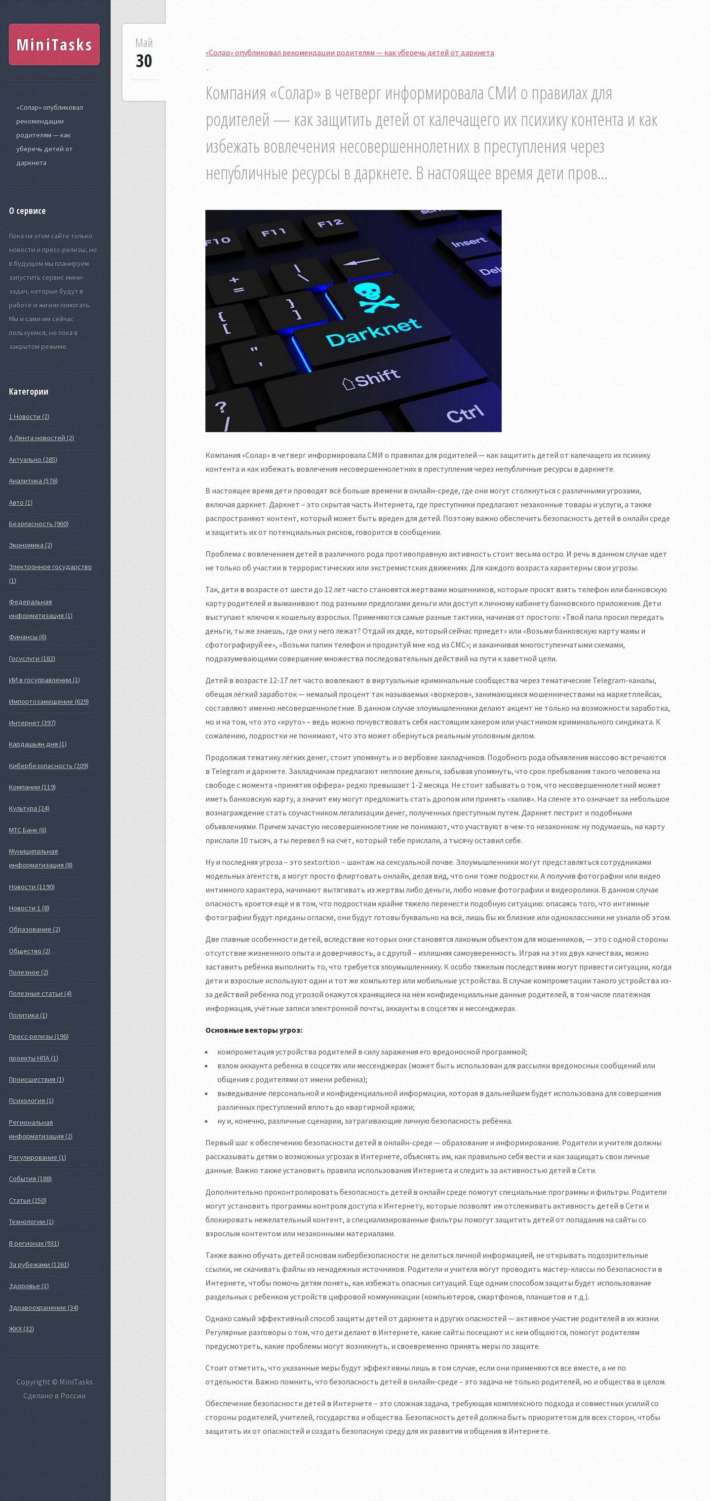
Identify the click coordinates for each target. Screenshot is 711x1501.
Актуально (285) (33, 459)
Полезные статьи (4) (40, 993)
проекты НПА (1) (33, 1058)
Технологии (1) (31, 1221)
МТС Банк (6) (27, 829)
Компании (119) (32, 786)
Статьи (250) (27, 1200)
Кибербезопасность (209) (48, 765)
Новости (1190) (32, 886)
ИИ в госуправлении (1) (44, 679)
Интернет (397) (32, 722)
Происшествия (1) (36, 1079)
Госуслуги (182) (32, 658)
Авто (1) (21, 502)
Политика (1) (28, 1015)
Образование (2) (34, 929)
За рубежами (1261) (39, 1264)
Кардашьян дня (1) (38, 743)
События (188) (30, 1178)
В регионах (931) (34, 1243)
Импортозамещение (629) (49, 701)
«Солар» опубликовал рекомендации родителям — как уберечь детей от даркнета (49, 135)
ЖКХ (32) (21, 1328)
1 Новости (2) (29, 416)
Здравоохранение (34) (44, 1307)
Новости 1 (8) (29, 907)
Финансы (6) (27, 636)
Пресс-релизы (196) (39, 1036)
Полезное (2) (28, 972)
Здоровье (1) (29, 1285)
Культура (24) (29, 808)
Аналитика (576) (33, 480)
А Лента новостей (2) (41, 437)
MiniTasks (54, 44)
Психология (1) (31, 1100)
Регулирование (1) (37, 1157)
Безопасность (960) (39, 523)
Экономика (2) (30, 544)
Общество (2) (29, 950)
